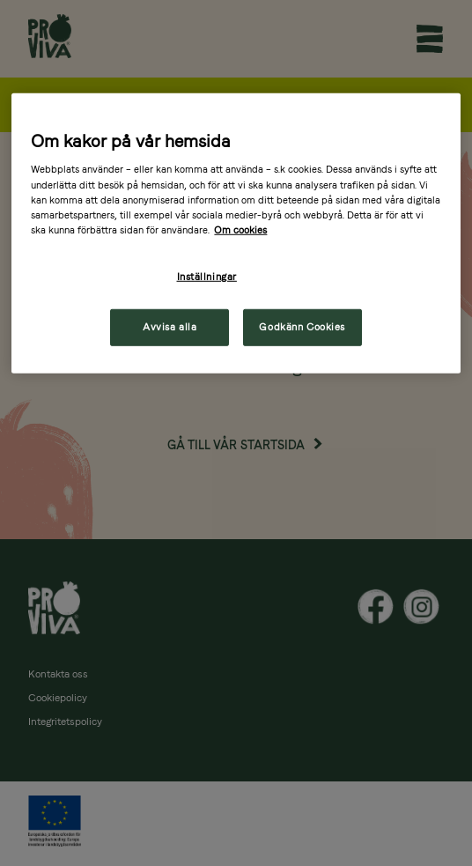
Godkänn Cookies (302, 326)
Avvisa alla (169, 326)
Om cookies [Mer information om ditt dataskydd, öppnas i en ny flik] (240, 229)
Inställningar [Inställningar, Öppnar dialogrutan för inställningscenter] (207, 276)
